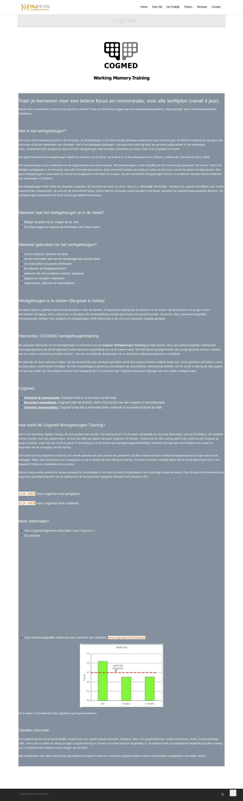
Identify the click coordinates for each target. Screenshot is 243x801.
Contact (216, 6)
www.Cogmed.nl (84, 530)
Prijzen (188, 6)
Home (144, 6)
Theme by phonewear (34, 794)
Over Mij (157, 6)
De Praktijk (173, 6)
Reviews (202, 6)
